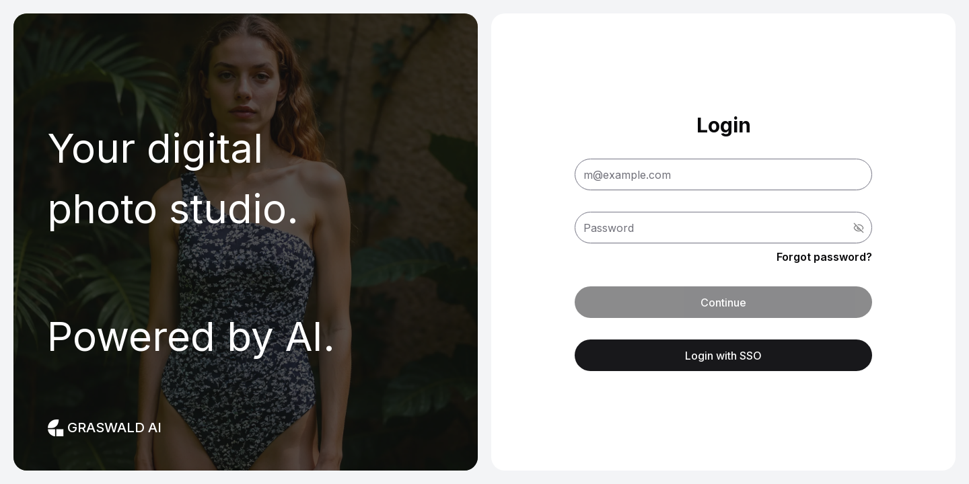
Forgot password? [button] (824, 257)
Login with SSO (723, 355)
